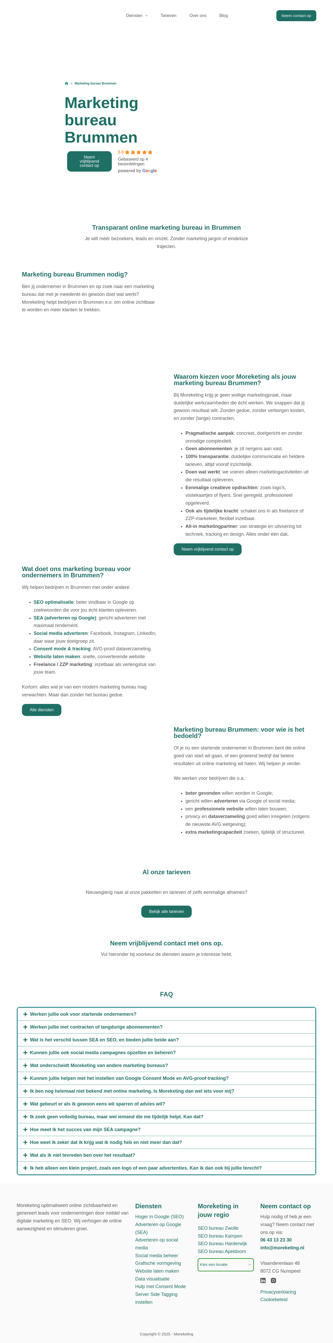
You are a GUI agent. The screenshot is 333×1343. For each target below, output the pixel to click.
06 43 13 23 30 (276, 1240)
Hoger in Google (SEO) (159, 1216)
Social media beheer (156, 1255)
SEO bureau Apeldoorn (222, 1251)
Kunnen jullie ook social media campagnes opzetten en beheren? (103, 1052)
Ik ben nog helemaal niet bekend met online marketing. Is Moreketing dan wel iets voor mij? (132, 1091)
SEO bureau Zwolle (218, 1228)
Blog (223, 15)
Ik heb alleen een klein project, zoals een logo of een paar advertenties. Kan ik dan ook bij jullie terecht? (146, 1168)
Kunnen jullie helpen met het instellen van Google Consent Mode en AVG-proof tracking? (129, 1078)
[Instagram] (273, 1280)
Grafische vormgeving (158, 1263)
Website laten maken (157, 1271)
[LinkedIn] (263, 1280)
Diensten (138, 16)
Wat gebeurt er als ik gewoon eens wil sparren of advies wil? (97, 1104)
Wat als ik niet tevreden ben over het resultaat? (82, 1155)
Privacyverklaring (278, 1292)
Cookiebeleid (274, 1299)
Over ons (197, 15)
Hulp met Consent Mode (160, 1286)
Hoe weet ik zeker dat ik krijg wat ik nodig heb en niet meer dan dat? (106, 1142)
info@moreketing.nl (282, 1247)
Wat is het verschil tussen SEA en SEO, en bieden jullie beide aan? (104, 1039)
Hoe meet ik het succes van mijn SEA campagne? (85, 1129)
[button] (167, 1014)
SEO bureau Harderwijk (222, 1243)
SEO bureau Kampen (220, 1236)
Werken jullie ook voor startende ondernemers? (83, 1014)
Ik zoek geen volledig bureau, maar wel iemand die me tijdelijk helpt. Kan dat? (116, 1116)
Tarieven (168, 15)
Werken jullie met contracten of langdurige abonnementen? (96, 1027)
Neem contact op (296, 15)
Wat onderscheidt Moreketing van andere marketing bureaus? (99, 1065)
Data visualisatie (152, 1279)
